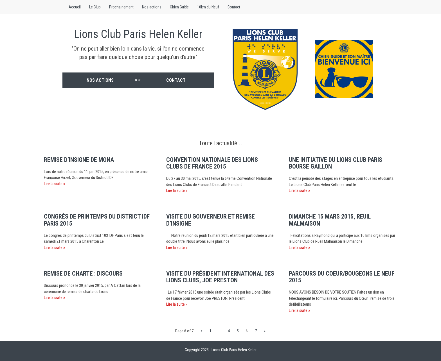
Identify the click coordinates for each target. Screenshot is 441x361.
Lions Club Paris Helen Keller (138, 34)
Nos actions (151, 7)
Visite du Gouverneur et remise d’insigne (210, 220)
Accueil (75, 7)
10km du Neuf (208, 7)
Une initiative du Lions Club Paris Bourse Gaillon (335, 163)
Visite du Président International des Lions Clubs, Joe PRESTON (220, 277)
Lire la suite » (54, 183)
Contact (234, 7)
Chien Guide (179, 7)
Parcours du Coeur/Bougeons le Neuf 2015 (341, 277)
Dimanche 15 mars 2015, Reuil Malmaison (330, 220)
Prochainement (121, 7)
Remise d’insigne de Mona (79, 159)
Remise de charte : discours (83, 273)
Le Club (95, 7)
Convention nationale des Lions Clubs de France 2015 (212, 163)
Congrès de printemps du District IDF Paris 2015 (97, 220)
